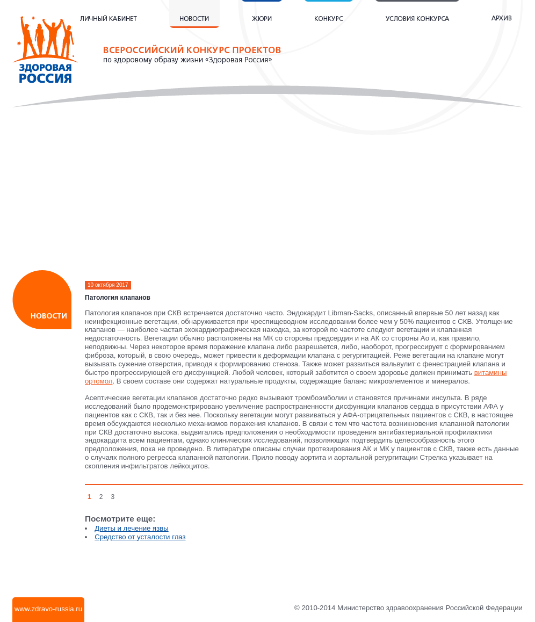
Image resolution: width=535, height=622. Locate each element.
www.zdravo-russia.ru (48, 609)
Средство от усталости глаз (140, 537)
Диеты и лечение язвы (132, 528)
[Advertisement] (268, 193)
